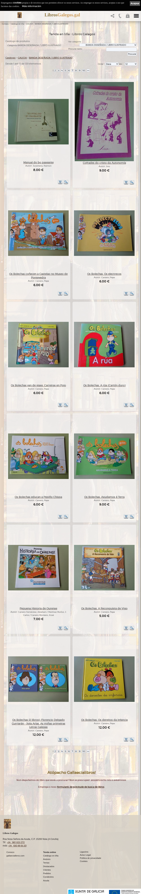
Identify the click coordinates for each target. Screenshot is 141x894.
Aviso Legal (85, 855)
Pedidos (47, 873)
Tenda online (49, 852)
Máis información (31, 6)
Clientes (47, 870)
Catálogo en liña (17, 24)
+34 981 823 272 (16, 842)
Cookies (84, 861)
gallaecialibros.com (15, 856)
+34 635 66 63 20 (17, 845)
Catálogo (11, 57)
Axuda (46, 880)
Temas (46, 863)
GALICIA (29, 24)
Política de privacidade (90, 858)
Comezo (5, 24)
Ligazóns (84, 852)
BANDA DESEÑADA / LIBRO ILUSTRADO (51, 24)
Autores (46, 859)
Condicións (48, 877)
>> (88, 70)
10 (83, 70)
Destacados (48, 866)
